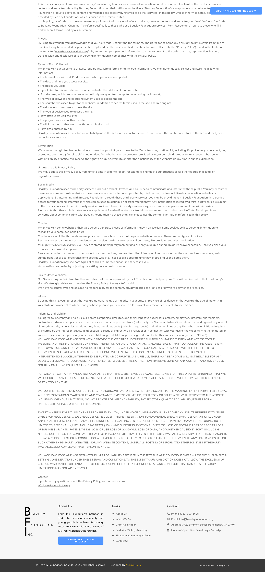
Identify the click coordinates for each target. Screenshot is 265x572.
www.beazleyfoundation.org (73, 51)
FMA (166, 8)
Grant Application (145, 8)
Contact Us (181, 8)
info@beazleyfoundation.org (55, 485)
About (108, 8)
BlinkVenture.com (136, 565)
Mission (121, 8)
